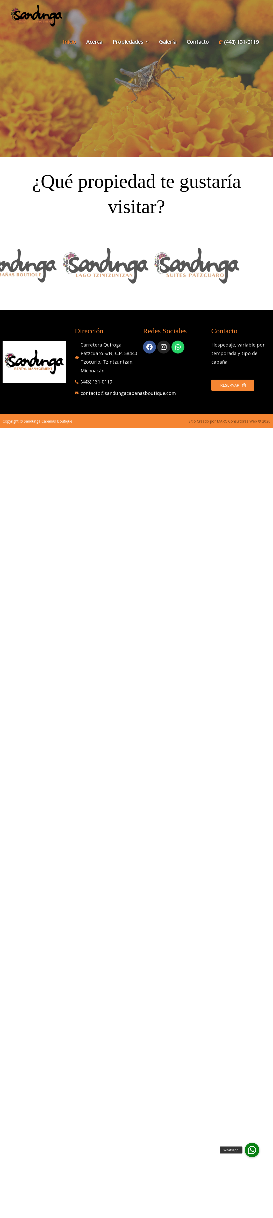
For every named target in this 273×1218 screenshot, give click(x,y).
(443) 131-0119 (239, 42)
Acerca (94, 41)
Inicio (69, 41)
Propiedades (128, 41)
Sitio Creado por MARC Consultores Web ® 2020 (229, 421)
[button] (252, 1150)
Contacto (198, 41)
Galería (167, 41)
